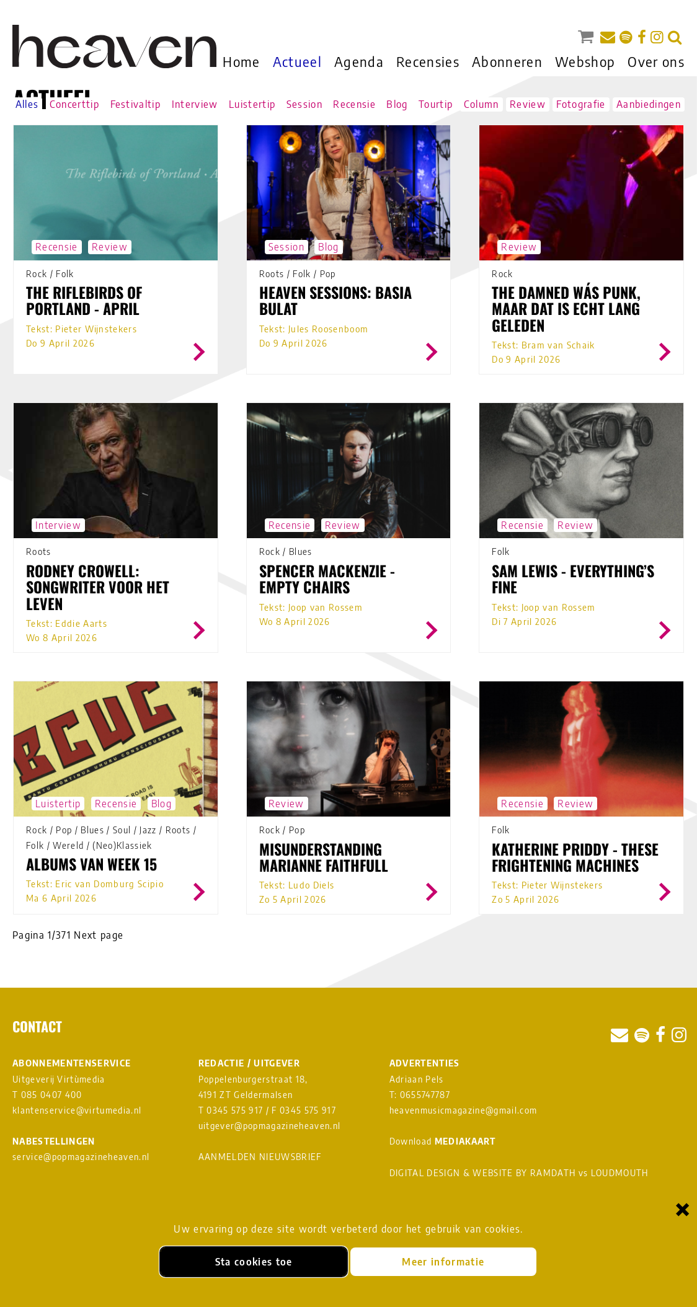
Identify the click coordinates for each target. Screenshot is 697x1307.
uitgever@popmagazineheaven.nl (269, 1125)
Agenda (359, 61)
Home (241, 61)
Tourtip (436, 104)
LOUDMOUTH (620, 1172)
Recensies (427, 61)
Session (304, 104)
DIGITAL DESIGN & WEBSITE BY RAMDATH (482, 1172)
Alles (27, 104)
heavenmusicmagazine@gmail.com (463, 1110)
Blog (396, 104)
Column (481, 104)
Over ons (656, 61)
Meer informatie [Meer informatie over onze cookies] (443, 1262)
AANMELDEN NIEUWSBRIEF (260, 1156)
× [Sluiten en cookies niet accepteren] (683, 1209)
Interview (195, 104)
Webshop (585, 61)
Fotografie (580, 104)
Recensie (354, 104)
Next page (98, 935)
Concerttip (74, 104)
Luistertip (252, 104)
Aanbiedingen (648, 104)
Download (442, 1141)
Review (528, 104)
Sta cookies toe (254, 1262)
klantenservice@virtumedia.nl (76, 1110)
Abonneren (507, 61)
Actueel (297, 61)
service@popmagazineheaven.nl (80, 1156)
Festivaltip (135, 104)
